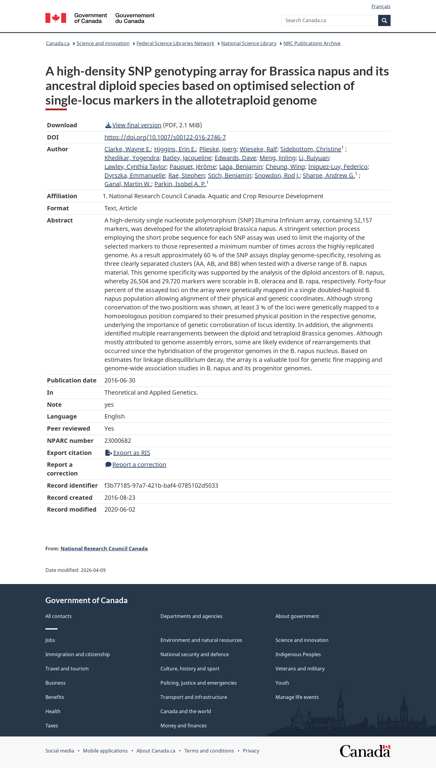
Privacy (251, 750)
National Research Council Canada (104, 548)
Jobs (50, 640)
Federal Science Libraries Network (175, 43)
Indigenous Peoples (298, 654)
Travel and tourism (67, 668)
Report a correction (135, 464)
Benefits (54, 697)
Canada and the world (185, 711)
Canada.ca (58, 43)
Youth (282, 683)
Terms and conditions (209, 750)
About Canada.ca (156, 750)
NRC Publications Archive (312, 43)
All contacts (58, 616)
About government (297, 616)
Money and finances (183, 725)
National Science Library (248, 43)
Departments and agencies (191, 616)
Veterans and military (300, 668)
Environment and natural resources (201, 640)
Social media (59, 750)
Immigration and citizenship (77, 654)
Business (55, 683)
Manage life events (297, 697)
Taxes (51, 725)
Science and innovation (103, 43)
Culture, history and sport (190, 668)
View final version (133, 125)
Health (53, 711)
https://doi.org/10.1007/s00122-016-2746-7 (165, 137)
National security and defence (194, 654)
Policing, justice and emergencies (198, 683)
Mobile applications (105, 750)
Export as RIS (127, 453)
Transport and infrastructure (193, 697)
